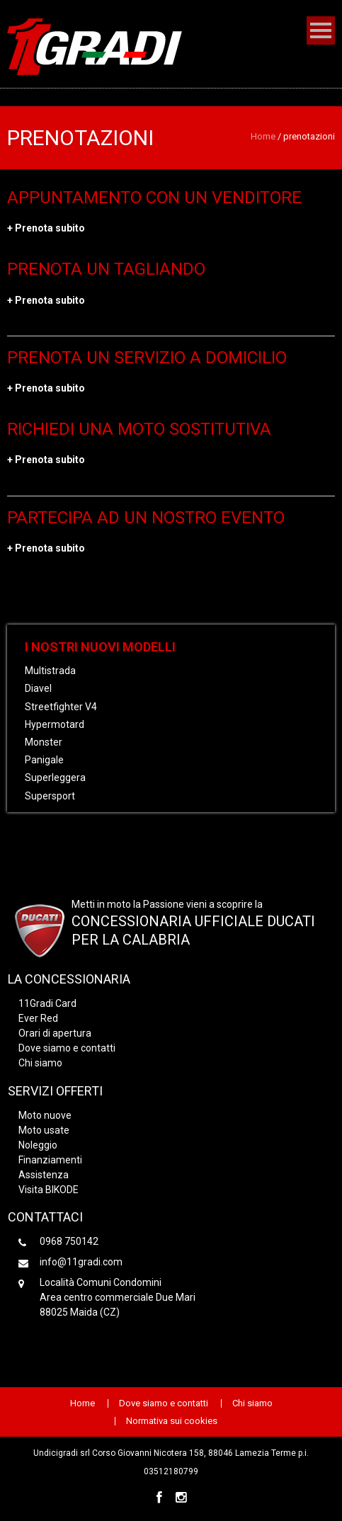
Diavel (38, 688)
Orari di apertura (54, 1033)
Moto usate (43, 1130)
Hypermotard (54, 724)
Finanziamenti (50, 1160)
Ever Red (38, 1018)
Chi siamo (40, 1063)
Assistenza (43, 1174)
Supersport (50, 796)
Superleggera (55, 777)
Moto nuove (45, 1115)
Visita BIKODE (48, 1189)
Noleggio (37, 1145)
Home (263, 136)
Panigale (44, 759)
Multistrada (50, 670)
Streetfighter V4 (61, 706)
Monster (43, 742)
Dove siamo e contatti (66, 1048)
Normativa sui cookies (171, 1421)
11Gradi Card (47, 1003)
